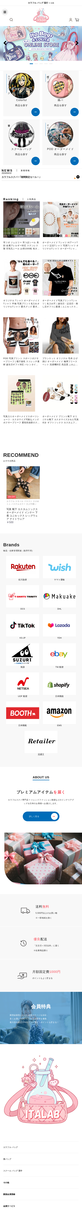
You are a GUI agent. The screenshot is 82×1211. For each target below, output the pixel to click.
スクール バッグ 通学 (12, 1171)
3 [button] (41, 64)
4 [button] (46, 64)
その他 (6, 1182)
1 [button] (31, 64)
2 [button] (36, 64)
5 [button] (50, 64)
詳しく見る (34, 816)
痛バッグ (7, 1159)
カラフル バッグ (10, 1147)
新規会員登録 (9, 1194)
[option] (41, 43)
